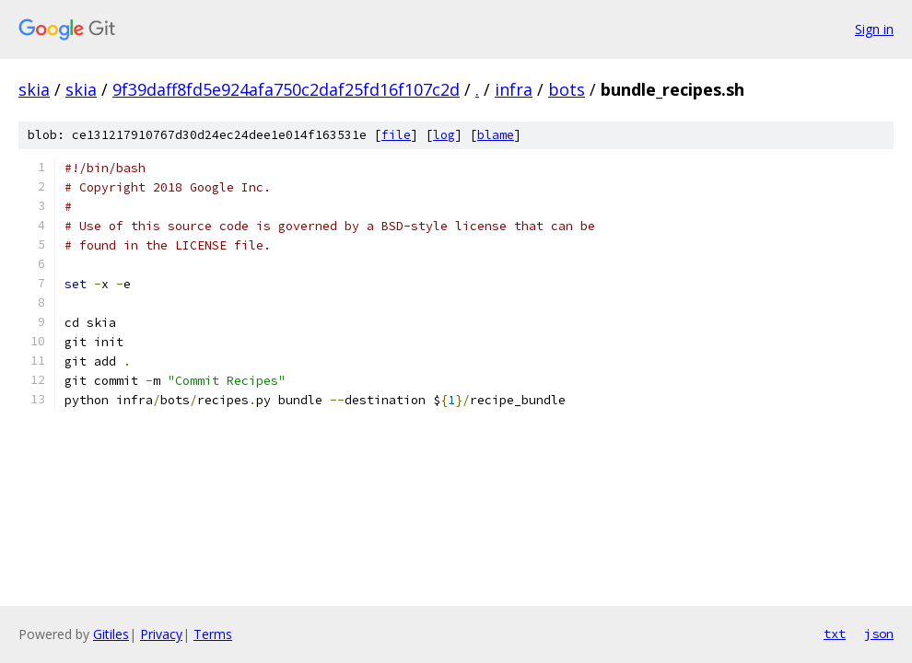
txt (835, 633)
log (444, 135)
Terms (212, 634)
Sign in (874, 29)
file (396, 135)
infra (513, 89)
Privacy (161, 634)
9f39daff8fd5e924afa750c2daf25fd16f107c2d (286, 89)
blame (495, 135)
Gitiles (111, 634)
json (879, 633)
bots (566, 89)
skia (34, 89)
